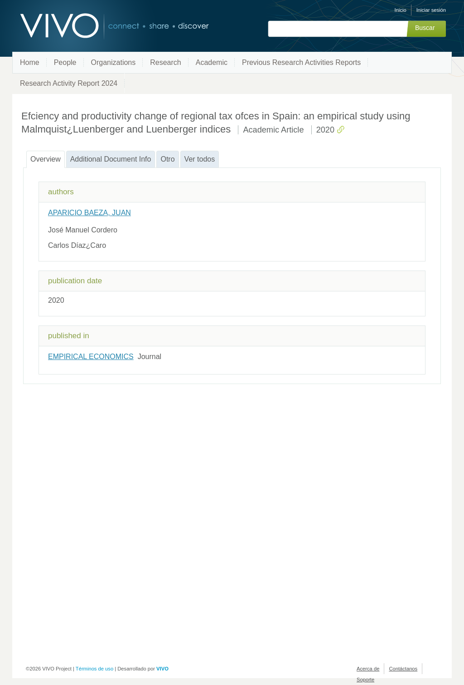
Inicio (400, 10)
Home (29, 62)
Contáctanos (403, 668)
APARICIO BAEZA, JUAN (89, 213)
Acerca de (368, 668)
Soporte (365, 679)
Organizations (113, 62)
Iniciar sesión (431, 10)
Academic (211, 62)
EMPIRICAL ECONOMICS (91, 356)
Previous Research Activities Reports (301, 62)
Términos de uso (94, 668)
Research (165, 62)
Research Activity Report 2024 (68, 83)
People (65, 62)
